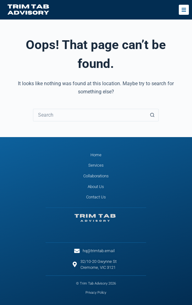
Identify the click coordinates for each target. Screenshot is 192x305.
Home (96, 154)
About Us (96, 186)
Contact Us (96, 197)
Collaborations (96, 176)
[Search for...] (89, 115)
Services (96, 165)
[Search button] (152, 115)
